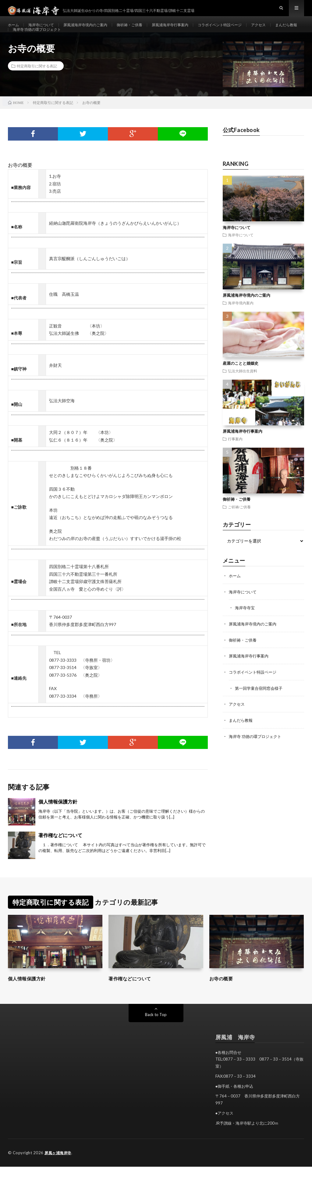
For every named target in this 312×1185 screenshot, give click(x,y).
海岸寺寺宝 (245, 625)
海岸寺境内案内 (241, 321)
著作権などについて (60, 854)
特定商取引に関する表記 (37, 84)
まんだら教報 (25, 41)
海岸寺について (45, 30)
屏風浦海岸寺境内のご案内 (95, 30)
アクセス (290, 30)
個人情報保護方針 (57, 820)
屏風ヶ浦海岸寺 (58, 1171)
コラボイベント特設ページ (247, 30)
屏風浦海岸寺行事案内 (190, 30)
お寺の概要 (223, 996)
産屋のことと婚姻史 (240, 382)
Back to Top (155, 1033)
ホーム (14, 30)
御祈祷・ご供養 (145, 30)
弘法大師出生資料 (242, 389)
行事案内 (235, 457)
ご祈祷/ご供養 (239, 525)
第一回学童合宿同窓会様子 (260, 705)
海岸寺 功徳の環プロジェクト (76, 41)
